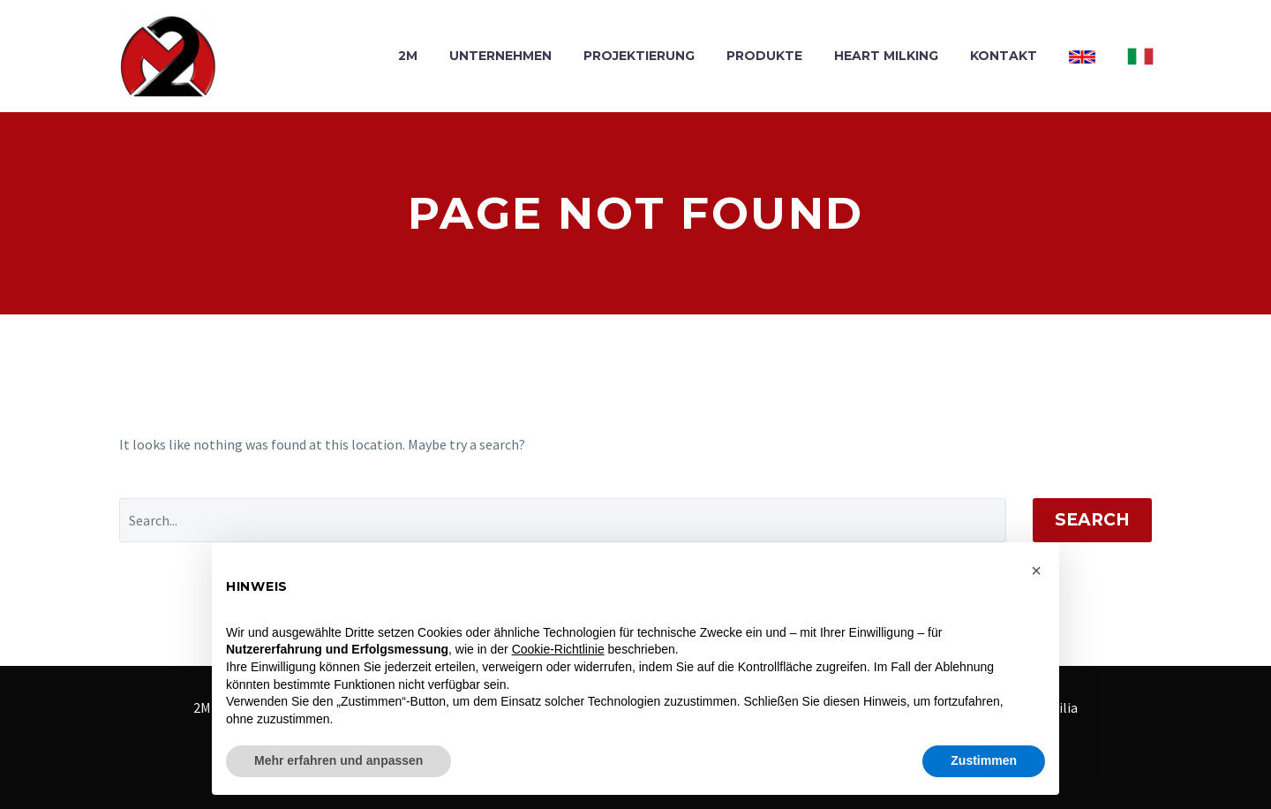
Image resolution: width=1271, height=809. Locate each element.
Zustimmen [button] (984, 760)
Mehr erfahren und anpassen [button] (338, 760)
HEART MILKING (886, 56)
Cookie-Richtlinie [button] (558, 649)
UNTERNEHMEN (500, 56)
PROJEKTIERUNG (639, 56)
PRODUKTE (764, 56)
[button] (1036, 570)
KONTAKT (1003, 56)
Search (1092, 520)
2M (407, 56)
